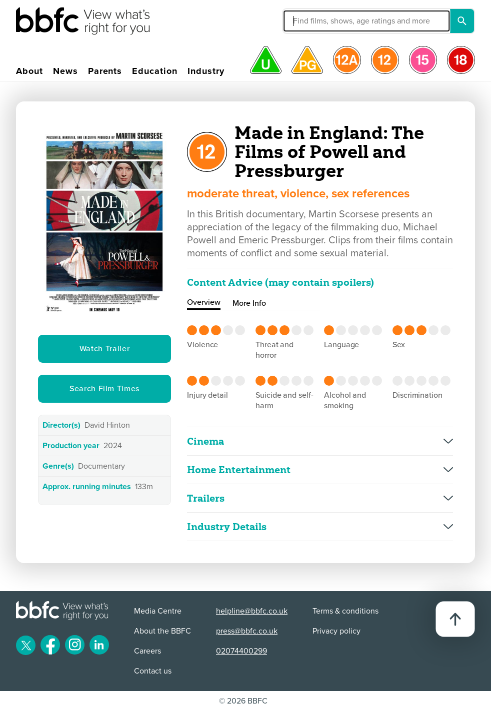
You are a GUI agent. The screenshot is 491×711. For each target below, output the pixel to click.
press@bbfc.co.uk (247, 631)
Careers (147, 651)
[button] (314, 21)
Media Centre (158, 611)
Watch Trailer (105, 349)
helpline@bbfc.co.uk (252, 611)
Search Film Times (105, 389)
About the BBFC (162, 631)
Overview (203, 302)
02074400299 (241, 651)
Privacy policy (336, 631)
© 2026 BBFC (243, 701)
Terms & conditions (345, 611)
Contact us (153, 671)
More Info (249, 303)
